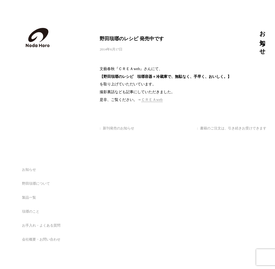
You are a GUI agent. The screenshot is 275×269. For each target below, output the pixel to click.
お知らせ (29, 170)
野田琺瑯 (37, 37)
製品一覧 (29, 197)
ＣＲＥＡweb (152, 99)
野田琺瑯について (36, 183)
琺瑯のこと (30, 211)
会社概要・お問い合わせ (41, 239)
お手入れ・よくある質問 (41, 225)
